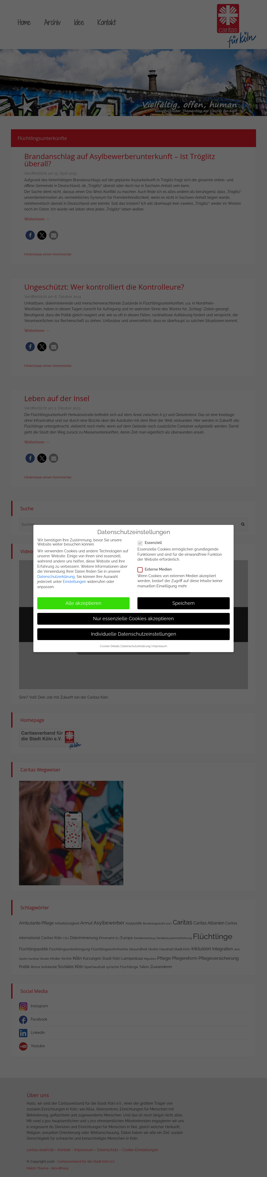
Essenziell (151, 540)
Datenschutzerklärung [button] (135, 644)
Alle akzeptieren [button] (83, 601)
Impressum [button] (159, 644)
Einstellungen (74, 579)
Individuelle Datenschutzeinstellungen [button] (133, 632)
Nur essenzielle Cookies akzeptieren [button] (133, 616)
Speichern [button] (183, 601)
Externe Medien (156, 567)
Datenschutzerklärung (56, 574)
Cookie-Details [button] (109, 644)
